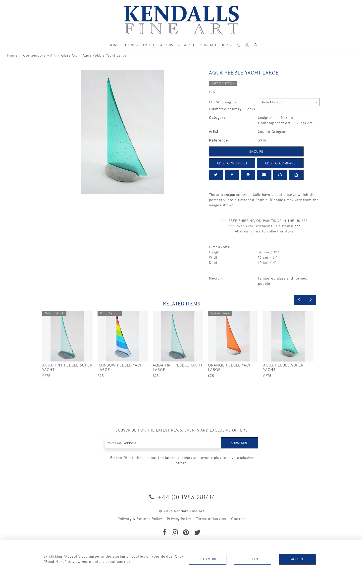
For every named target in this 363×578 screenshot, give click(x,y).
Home (12, 55)
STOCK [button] (129, 45)
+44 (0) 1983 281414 (181, 497)
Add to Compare (280, 163)
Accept (297, 559)
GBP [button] (224, 45)
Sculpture (266, 118)
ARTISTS (149, 45)
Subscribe (239, 443)
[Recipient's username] (163, 442)
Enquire (256, 151)
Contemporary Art (39, 55)
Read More (208, 559)
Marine (287, 118)
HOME (113, 45)
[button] (256, 45)
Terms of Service (211, 519)
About (190, 45)
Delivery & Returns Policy (139, 519)
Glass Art (69, 55)
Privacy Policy (179, 519)
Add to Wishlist (232, 163)
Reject (253, 559)
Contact (208, 45)
